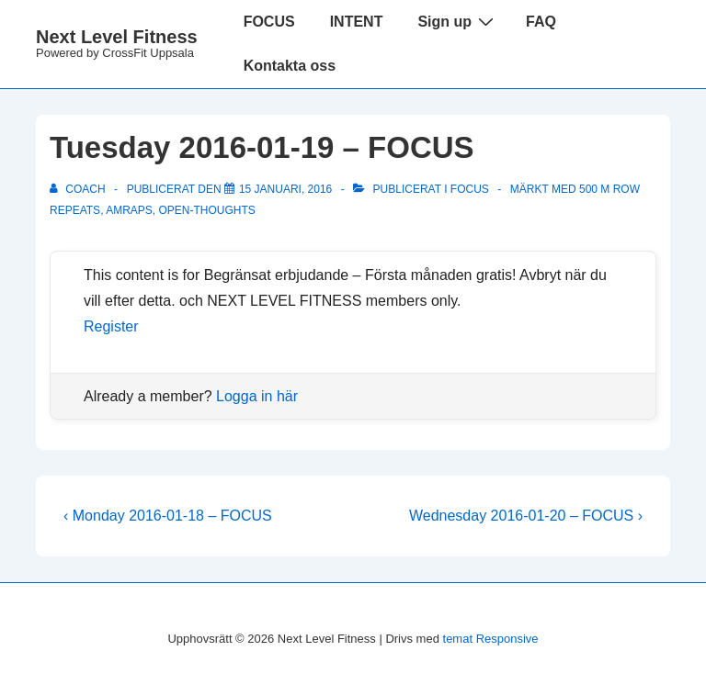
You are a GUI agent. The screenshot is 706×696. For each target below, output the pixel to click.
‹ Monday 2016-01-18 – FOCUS (167, 515)
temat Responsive (491, 638)
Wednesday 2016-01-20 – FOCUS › (526, 515)
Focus (469, 189)
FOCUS (269, 21)
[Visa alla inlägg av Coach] (79, 189)
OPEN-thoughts (207, 210)
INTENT (356, 21)
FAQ (541, 21)
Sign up (457, 21)
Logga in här (257, 396)
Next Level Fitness (117, 37)
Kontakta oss (290, 65)
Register (111, 326)
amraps (129, 210)
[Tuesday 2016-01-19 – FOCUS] (285, 189)
